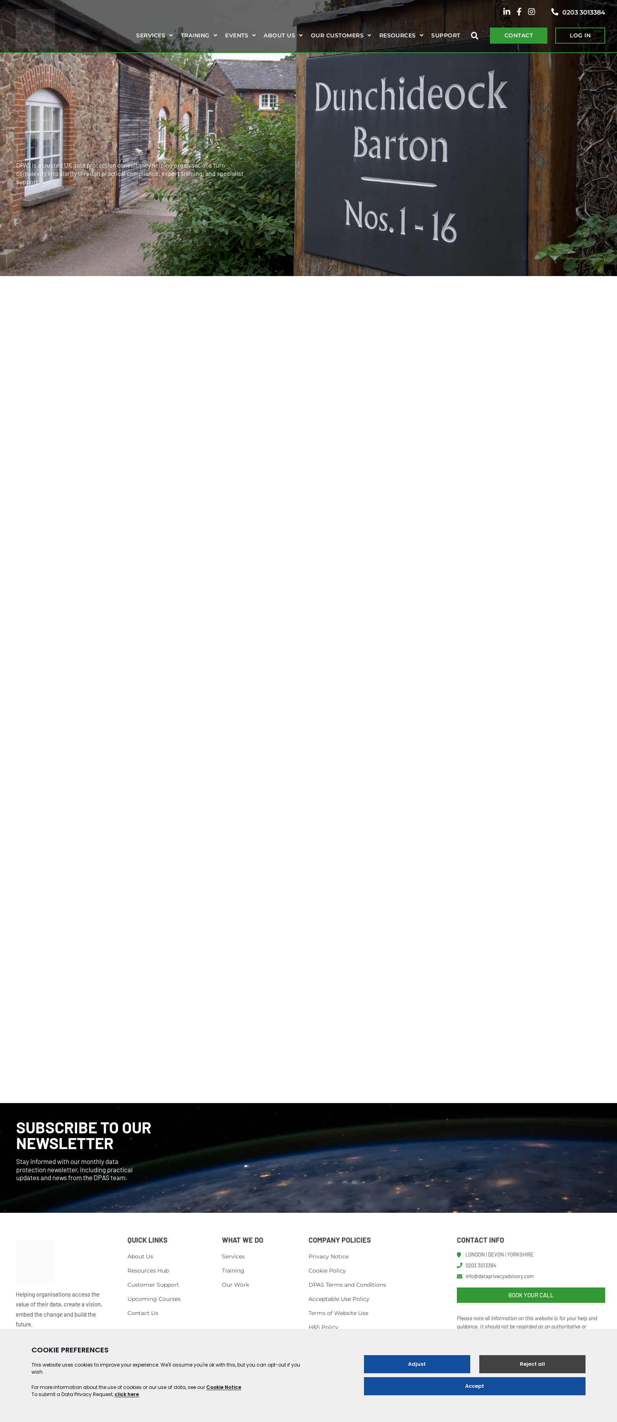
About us (279, 35)
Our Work (235, 1285)
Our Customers (337, 35)
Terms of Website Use (338, 1314)
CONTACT (518, 35)
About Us (140, 1257)
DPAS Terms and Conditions (347, 1285)
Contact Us (142, 1314)
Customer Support (153, 1285)
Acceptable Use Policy (338, 1300)
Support (445, 35)
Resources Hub (148, 1271)
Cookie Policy (327, 1271)
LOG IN (580, 35)
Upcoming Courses (154, 1300)
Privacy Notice (328, 1257)
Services (150, 35)
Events (236, 35)
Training (195, 35)
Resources (397, 35)
